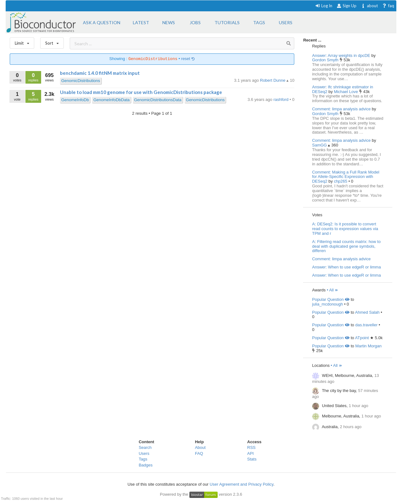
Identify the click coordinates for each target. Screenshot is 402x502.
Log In (323, 5)
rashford (282, 99)
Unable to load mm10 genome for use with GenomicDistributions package (141, 92)
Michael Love (346, 91)
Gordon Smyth (326, 60)
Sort (52, 42)
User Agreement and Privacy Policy (242, 484)
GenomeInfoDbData (111, 99)
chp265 (341, 181)
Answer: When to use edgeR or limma (346, 267)
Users (144, 453)
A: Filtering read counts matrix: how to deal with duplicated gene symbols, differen (346, 246)
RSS (251, 447)
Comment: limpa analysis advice (341, 109)
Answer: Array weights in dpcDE (341, 55)
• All (332, 290)
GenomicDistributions (80, 80)
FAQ (199, 453)
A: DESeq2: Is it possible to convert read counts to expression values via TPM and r (345, 229)
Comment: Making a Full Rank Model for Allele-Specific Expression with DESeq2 (345, 177)
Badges (146, 465)
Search (145, 447)
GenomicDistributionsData (158, 99)
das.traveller (366, 325)
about (369, 5)
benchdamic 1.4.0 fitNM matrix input (100, 73)
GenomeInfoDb (75, 99)
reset (188, 59)
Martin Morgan (368, 346)
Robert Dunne (273, 80)
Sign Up (346, 5)
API (250, 453)
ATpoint (362, 337)
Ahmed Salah (367, 312)
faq (388, 5)
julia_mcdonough (327, 304)
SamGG (320, 145)
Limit (22, 42)
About (200, 447)
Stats (252, 459)
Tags (143, 459)
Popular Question (331, 299)
